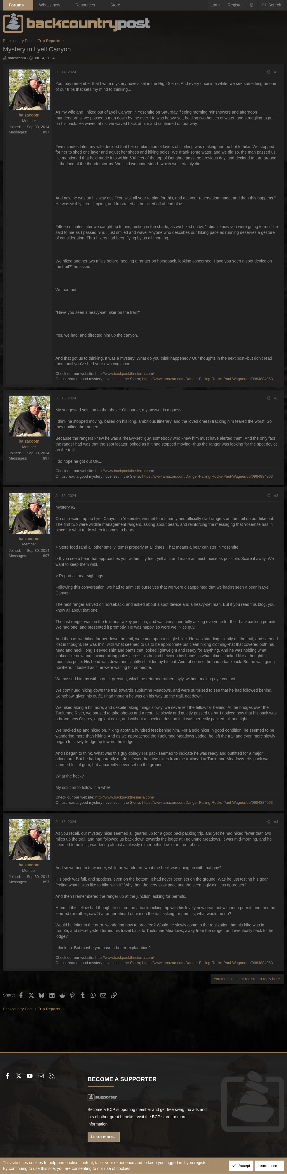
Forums (16, 5)
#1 (276, 72)
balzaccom (17, 58)
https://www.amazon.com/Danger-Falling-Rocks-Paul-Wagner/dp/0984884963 (207, 379)
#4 (276, 822)
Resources (85, 5)
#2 (276, 398)
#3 (276, 495)
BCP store (170, 1116)
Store (115, 5)
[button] (29, 5)
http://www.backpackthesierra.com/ (124, 373)
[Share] (268, 72)
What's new (49, 5)
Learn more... (104, 1137)
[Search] (271, 5)
